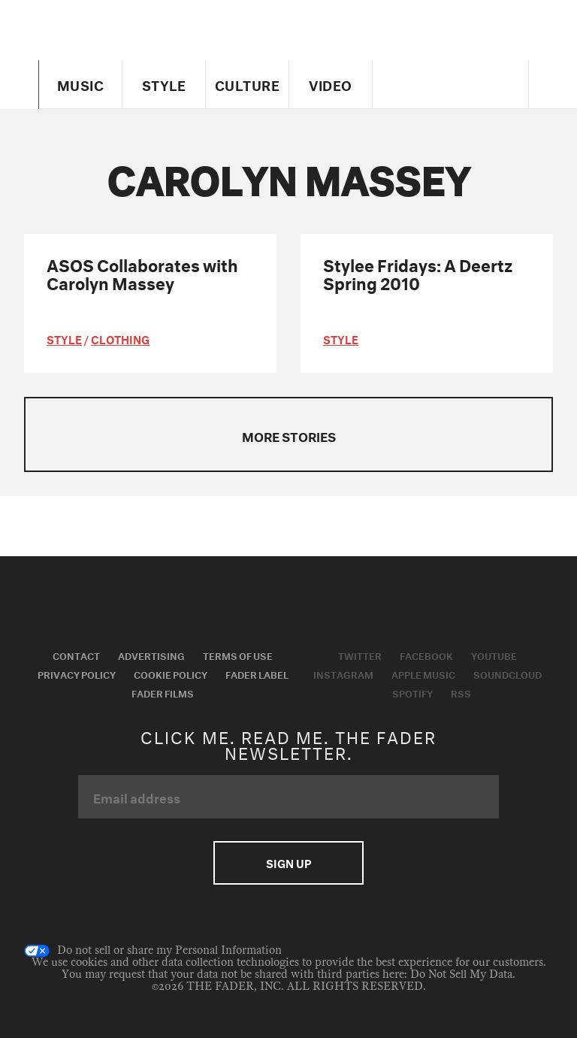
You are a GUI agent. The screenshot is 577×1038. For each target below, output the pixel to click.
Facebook (426, 654)
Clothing (120, 338)
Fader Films (162, 692)
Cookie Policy (170, 673)
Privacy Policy (77, 673)
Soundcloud (507, 673)
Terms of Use (238, 654)
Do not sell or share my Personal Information (153, 951)
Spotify (412, 692)
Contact (76, 654)
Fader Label (256, 673)
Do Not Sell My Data (461, 974)
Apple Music (423, 673)
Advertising (151, 654)
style (64, 338)
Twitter (360, 654)
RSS (461, 692)
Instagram (343, 673)
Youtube (494, 654)
